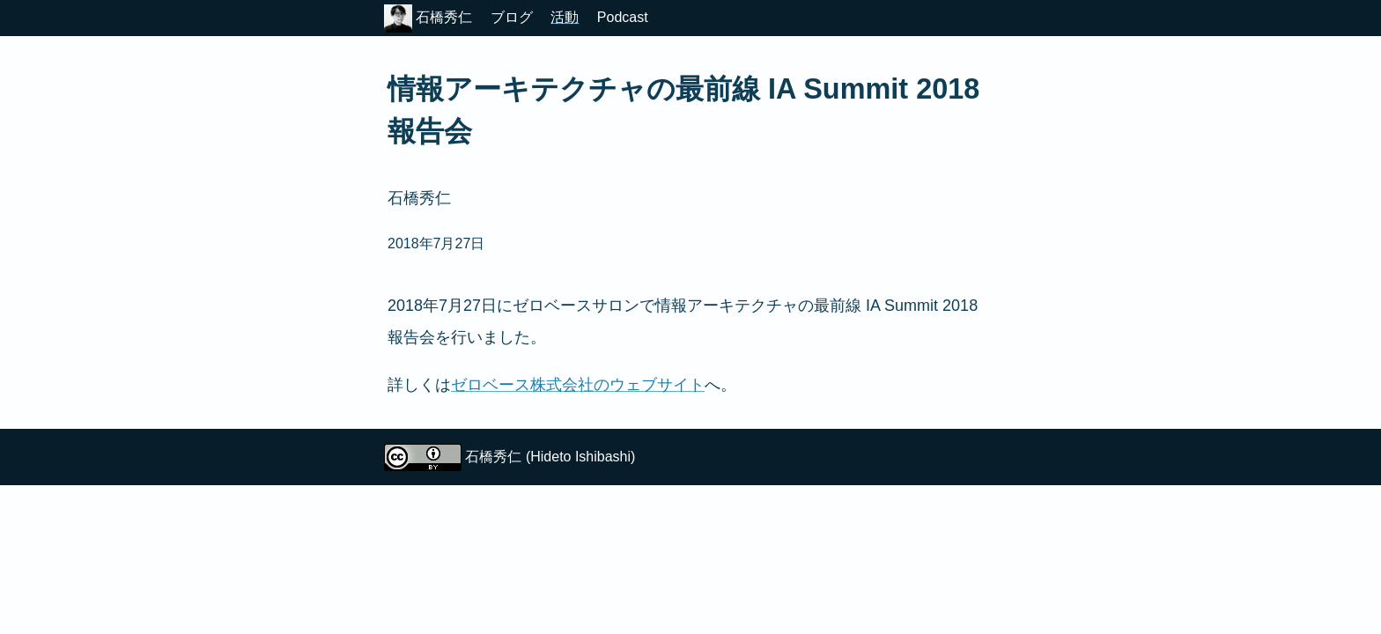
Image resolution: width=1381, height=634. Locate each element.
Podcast (622, 17)
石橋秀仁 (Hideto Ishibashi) (550, 456)
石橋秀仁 (428, 17)
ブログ (512, 17)
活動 (564, 17)
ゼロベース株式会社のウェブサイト (578, 385)
